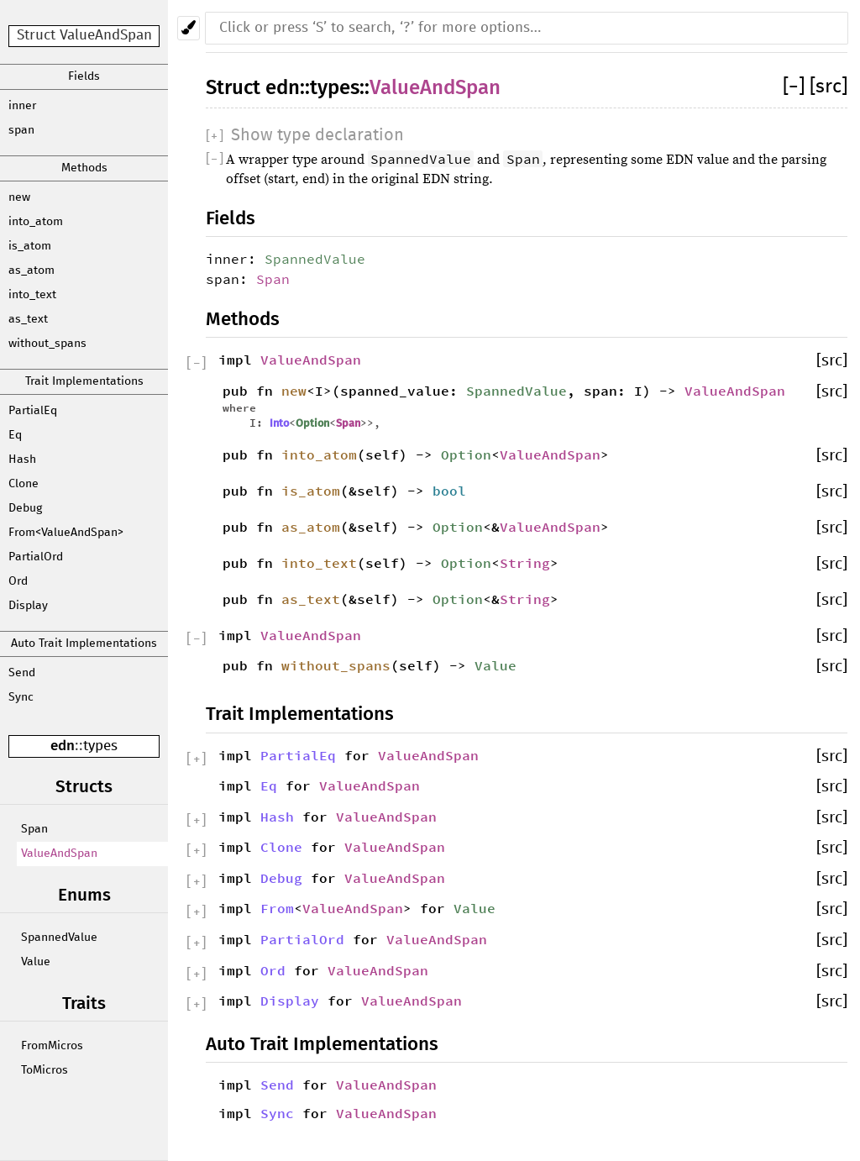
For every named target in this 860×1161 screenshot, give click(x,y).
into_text (32, 295)
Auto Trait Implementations (84, 643)
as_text (28, 319)
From (277, 908)
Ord (18, 581)
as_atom (31, 270)
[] (796, 87)
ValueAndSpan (59, 853)
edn (62, 745)
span (21, 130)
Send (21, 673)
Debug (25, 508)
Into (279, 423)
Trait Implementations (84, 381)
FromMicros (52, 1046)
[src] (828, 87)
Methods (84, 168)
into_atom (35, 222)
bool (449, 490)
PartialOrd (35, 557)
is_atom (29, 246)
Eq (15, 435)
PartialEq (32, 411)
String (525, 562)
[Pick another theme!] (188, 28)
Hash (22, 459)
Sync (21, 697)
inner (22, 106)
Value (35, 962)
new (19, 197)
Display (28, 606)
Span (34, 829)
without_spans (47, 343)
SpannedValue (59, 937)
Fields (84, 76)
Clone (23, 484)
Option (312, 423)
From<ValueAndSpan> (65, 532)
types (100, 746)
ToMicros (44, 1070)
